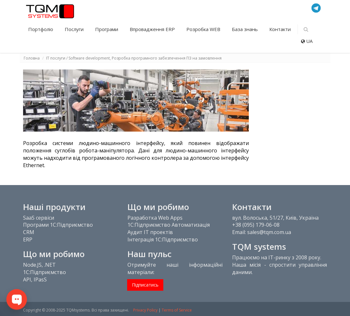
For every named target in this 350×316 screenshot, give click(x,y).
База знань (245, 29)
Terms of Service (177, 310)
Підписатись (145, 285)
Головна (32, 58)
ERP (27, 239)
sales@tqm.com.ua (269, 232)
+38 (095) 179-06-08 (256, 224)
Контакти (280, 29)
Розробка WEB (204, 29)
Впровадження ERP (153, 29)
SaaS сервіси (38, 217)
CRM (28, 232)
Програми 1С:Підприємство (58, 224)
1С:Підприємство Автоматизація (168, 224)
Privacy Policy (145, 310)
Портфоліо (41, 29)
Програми (107, 29)
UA (307, 41)
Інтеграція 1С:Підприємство (162, 239)
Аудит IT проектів (150, 232)
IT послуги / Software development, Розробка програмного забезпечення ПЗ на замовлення (134, 58)
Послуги (75, 29)
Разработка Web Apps (155, 217)
